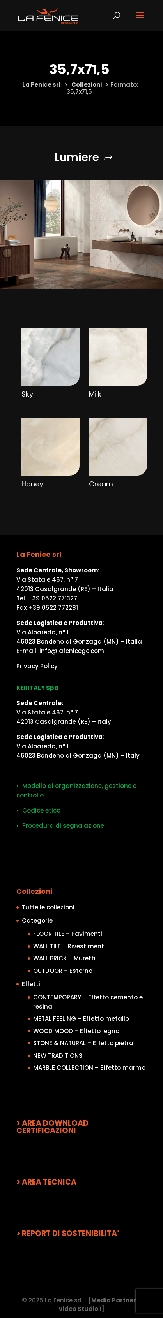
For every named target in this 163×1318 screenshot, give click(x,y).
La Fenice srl (41, 85)
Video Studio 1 (80, 1309)
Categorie (37, 920)
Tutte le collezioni (48, 907)
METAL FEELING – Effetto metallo (81, 1018)
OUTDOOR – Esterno (62, 971)
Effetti (31, 984)
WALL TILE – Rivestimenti (69, 946)
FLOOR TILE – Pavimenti (67, 934)
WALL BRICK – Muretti (64, 958)
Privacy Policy (37, 666)
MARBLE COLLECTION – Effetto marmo (89, 1068)
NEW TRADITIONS (57, 1055)
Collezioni (86, 85)
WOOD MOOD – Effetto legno (76, 1031)
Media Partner (113, 1300)
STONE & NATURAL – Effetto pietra (83, 1043)
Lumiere (76, 157)
